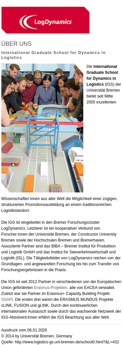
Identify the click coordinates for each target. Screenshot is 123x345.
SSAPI (7, 299)
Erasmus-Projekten (50, 287)
